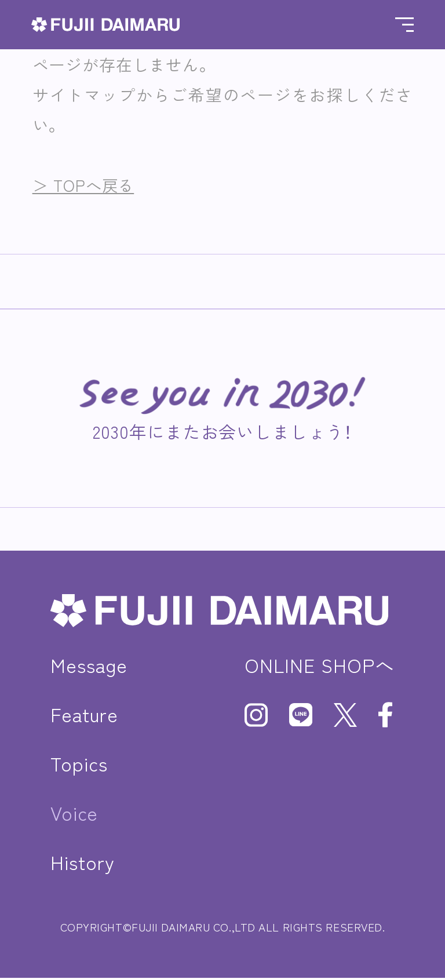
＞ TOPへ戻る (84, 184)
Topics (79, 763)
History (82, 862)
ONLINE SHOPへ (319, 665)
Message (89, 665)
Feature (84, 714)
